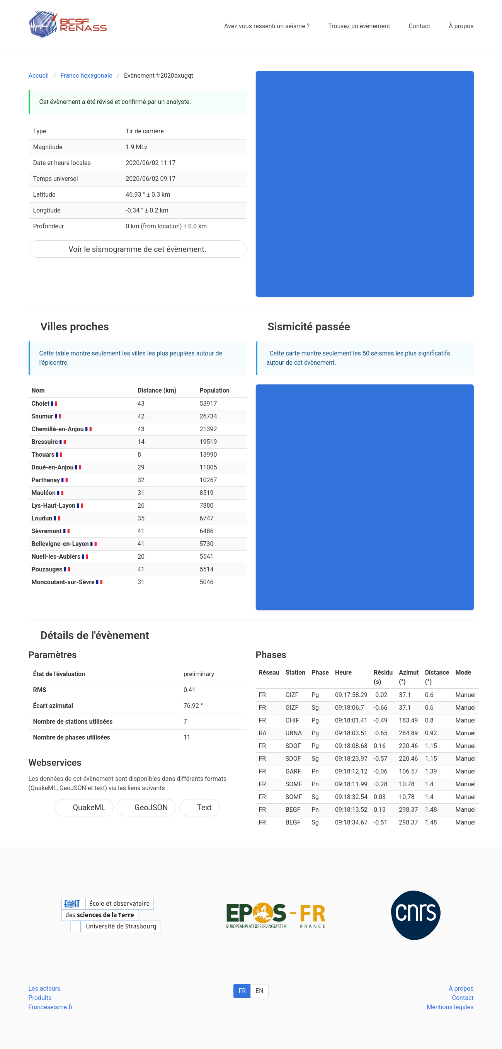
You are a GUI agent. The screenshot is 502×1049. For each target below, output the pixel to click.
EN (259, 991)
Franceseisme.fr (51, 1007)
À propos (461, 988)
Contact (463, 997)
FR (242, 991)
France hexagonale (86, 75)
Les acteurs (45, 988)
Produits (40, 997)
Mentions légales (450, 1007)
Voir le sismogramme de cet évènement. (137, 249)
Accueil (39, 75)
